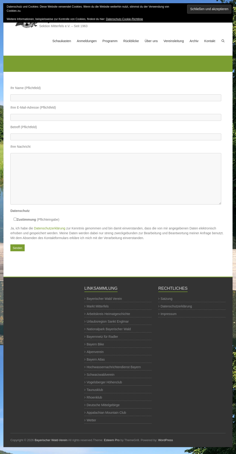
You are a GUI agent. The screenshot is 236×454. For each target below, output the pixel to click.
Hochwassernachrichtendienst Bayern (114, 367)
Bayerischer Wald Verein (104, 299)
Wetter (91, 420)
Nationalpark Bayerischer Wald (109, 329)
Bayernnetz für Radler (102, 336)
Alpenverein (95, 352)
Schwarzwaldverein (101, 374)
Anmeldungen (87, 41)
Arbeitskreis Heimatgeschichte (108, 314)
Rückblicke (131, 41)
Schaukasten (61, 41)
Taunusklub (95, 390)
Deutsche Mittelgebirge (103, 405)
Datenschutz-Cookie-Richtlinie (124, 19)
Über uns (151, 41)
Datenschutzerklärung (49, 228)
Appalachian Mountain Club (106, 412)
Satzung (166, 299)
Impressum (169, 314)
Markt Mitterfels (98, 306)
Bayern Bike (95, 344)
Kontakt (209, 41)
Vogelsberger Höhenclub (104, 382)
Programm (110, 41)
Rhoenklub (94, 397)
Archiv (193, 41)
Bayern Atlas (96, 359)
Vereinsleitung (173, 41)
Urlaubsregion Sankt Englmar (108, 321)
